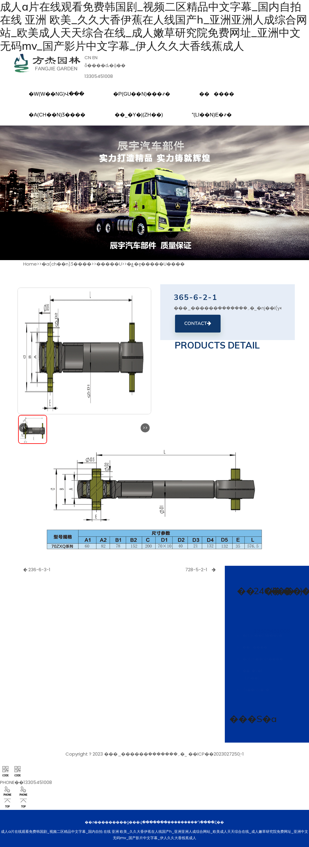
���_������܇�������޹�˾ (145, 754)
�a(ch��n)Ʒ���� (66, 264)
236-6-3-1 (36, 569)
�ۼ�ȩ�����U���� (156, 264)
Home (30, 264)
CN (87, 57)
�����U (109, 264)
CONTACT (197, 323)
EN (94, 57)
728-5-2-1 (200, 569)
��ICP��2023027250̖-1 (216, 754)
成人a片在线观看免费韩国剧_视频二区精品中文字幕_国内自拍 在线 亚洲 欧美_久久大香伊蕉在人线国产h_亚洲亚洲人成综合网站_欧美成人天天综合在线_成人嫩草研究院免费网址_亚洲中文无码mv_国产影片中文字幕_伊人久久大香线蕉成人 (153, 26)
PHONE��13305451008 (26, 782)
